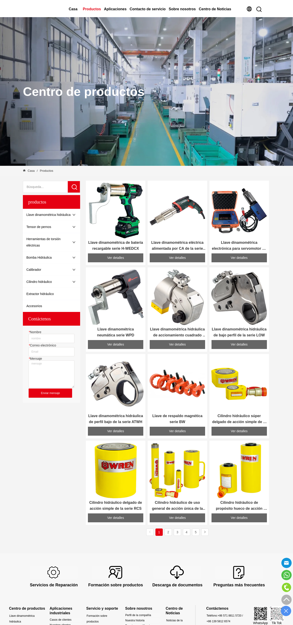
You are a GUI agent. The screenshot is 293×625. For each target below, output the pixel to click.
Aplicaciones (115, 9)
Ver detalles (115, 240)
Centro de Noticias (215, 9)
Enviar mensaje (50, 393)
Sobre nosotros (182, 9)
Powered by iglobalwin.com (205, 619)
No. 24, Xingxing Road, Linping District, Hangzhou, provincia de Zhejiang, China (225, 582)
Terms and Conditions (166, 619)
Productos (92, 9)
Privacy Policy (138, 619)
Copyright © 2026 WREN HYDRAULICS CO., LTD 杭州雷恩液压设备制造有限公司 (66, 619)
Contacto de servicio (147, 9)
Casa (73, 9)
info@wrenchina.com (233, 565)
